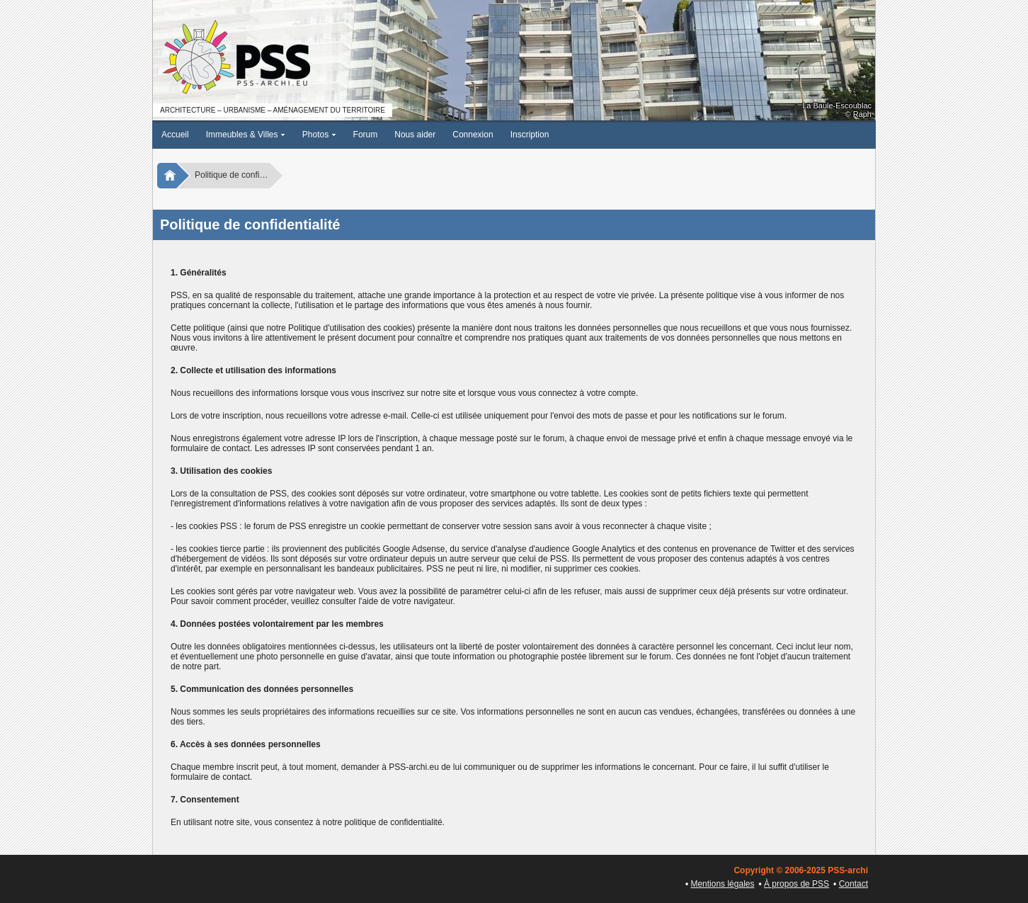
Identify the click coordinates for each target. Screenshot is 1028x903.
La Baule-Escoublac (837, 105)
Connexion (472, 135)
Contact (853, 884)
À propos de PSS (796, 884)
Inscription (529, 135)
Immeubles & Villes (245, 135)
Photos (319, 135)
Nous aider (414, 135)
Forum (365, 135)
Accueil (175, 135)
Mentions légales (722, 884)
